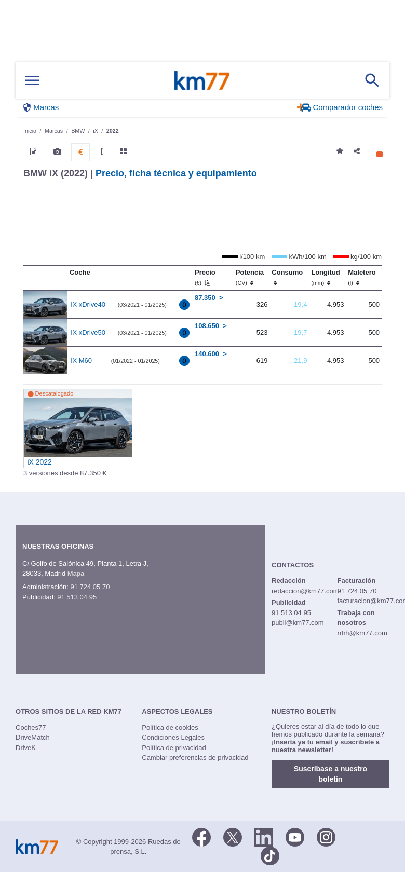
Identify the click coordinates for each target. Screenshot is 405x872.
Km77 (202, 80)
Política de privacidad (174, 748)
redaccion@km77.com (305, 591)
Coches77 (31, 727)
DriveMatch (33, 737)
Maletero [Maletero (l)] (361, 277)
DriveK (26, 748)
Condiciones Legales (173, 737)
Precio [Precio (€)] (205, 277)
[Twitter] (232, 836)
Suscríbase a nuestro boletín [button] (330, 774)
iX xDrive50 (88, 332)
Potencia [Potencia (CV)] (250, 277)
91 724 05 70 (90, 587)
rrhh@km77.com (362, 633)
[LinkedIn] (263, 836)
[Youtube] (295, 836)
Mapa (76, 573)
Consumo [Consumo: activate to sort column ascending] (287, 277)
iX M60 (81, 360)
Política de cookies (170, 727)
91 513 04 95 (77, 597)
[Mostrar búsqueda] (372, 80)
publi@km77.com (298, 622)
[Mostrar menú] (32, 80)
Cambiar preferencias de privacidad (195, 757)
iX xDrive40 (88, 304)
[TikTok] (270, 855)
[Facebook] (201, 836)
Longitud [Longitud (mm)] (325, 277)
